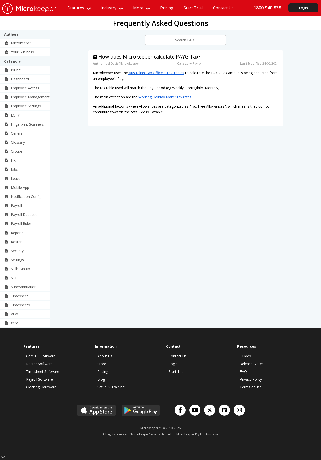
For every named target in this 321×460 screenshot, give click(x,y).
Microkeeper (17, 43)
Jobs (11, 169)
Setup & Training (110, 387)
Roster (13, 241)
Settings (14, 259)
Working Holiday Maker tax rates (164, 97)
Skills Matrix (17, 268)
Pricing (102, 371)
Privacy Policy (251, 379)
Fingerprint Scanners (24, 124)
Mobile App (16, 187)
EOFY (12, 115)
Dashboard (16, 79)
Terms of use (251, 387)
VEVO (12, 314)
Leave (12, 178)
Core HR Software (40, 356)
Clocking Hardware (41, 387)
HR (10, 160)
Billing (12, 70)
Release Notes (252, 363)
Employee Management (27, 97)
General (13, 133)
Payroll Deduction (22, 214)
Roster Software (39, 363)
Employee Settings (22, 106)
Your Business (19, 52)
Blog (101, 379)
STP (10, 277)
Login (303, 7)
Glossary (14, 142)
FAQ (243, 371)
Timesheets (17, 305)
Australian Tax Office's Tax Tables (156, 72)
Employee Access (21, 88)
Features (79, 8)
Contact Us (178, 356)
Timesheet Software (42, 371)
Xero (11, 323)
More (142, 8)
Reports (14, 232)
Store (101, 363)
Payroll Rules (18, 223)
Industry (112, 8)
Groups (13, 151)
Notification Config (22, 196)
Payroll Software (39, 379)
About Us (104, 356)
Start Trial (176, 371)
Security (14, 250)
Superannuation (20, 286)
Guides (245, 356)
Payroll (13, 205)
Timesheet (16, 296)
